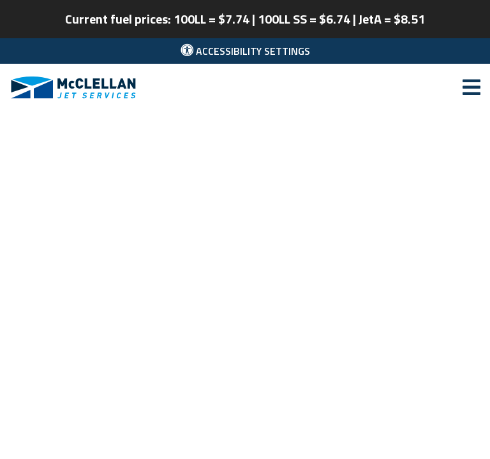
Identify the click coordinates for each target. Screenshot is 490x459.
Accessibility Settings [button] (245, 51)
